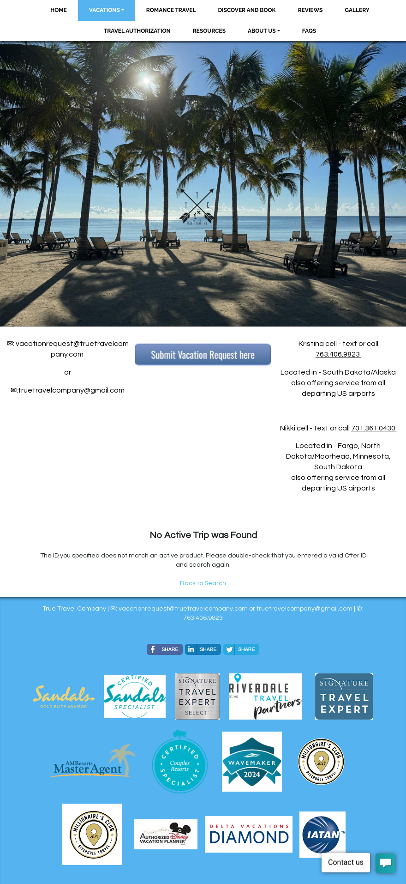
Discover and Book (247, 10)
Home (58, 10)
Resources (209, 31)
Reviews (310, 10)
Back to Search (203, 583)
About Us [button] (262, 31)
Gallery (357, 10)
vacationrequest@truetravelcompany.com (183, 608)
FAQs (309, 31)
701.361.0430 (373, 428)
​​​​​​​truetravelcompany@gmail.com (304, 608)
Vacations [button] (104, 10)
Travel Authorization (137, 31)
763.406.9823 (338, 354)
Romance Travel (171, 10)
